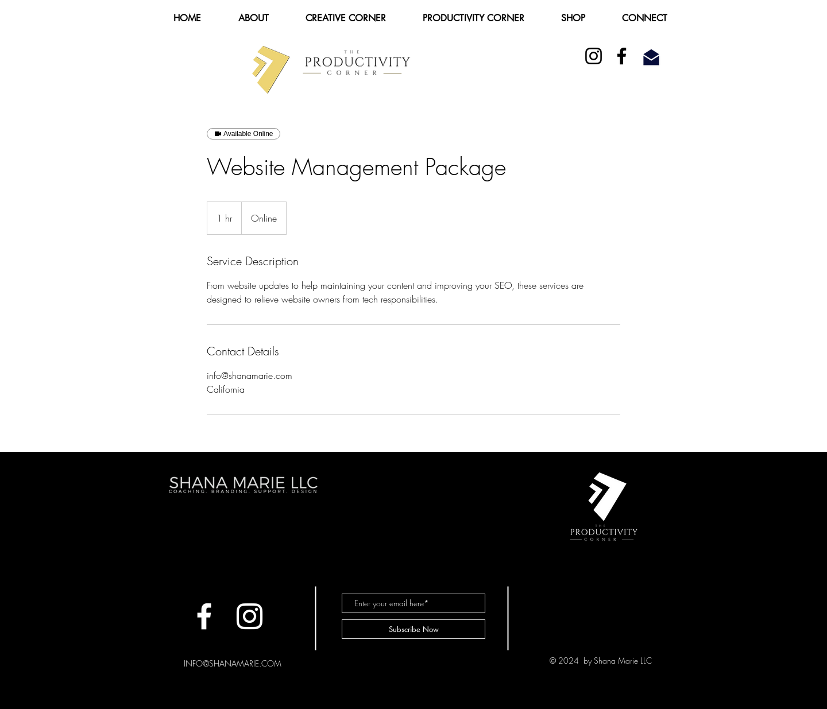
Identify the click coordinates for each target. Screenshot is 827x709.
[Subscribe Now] (413, 629)
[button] (253, 18)
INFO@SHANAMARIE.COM (232, 663)
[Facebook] (621, 56)
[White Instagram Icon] (249, 616)
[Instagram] (593, 56)
